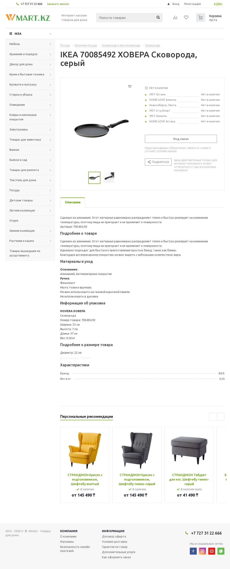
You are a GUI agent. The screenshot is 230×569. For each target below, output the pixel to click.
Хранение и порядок (23, 54)
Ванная (14, 149)
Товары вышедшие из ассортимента (24, 253)
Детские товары (21, 200)
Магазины (67, 541)
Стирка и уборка (20, 94)
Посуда (14, 190)
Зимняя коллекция (22, 230)
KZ (216, 4)
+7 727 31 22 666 (31, 3)
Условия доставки (114, 541)
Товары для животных (25, 139)
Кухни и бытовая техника (26, 74)
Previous (213, 416)
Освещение (17, 104)
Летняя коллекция (22, 210)
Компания (68, 531)
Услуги (13, 220)
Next (220, 416)
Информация (113, 531)
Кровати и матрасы (23, 84)
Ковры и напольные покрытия (23, 117)
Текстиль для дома (22, 180)
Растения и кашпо (21, 240)
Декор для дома (21, 64)
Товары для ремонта (24, 169)
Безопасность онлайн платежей (75, 548)
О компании (68, 536)
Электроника (18, 129)
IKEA (18, 33)
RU (220, 4)
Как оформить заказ (116, 557)
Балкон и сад (18, 159)
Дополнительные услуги (118, 551)
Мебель (14, 43)
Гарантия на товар (115, 546)
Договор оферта (114, 536)
